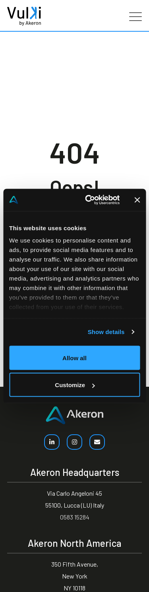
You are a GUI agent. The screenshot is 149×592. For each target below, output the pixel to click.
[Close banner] (137, 199)
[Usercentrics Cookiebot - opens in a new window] (89, 200)
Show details (106, 331)
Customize (75, 385)
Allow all (74, 357)
